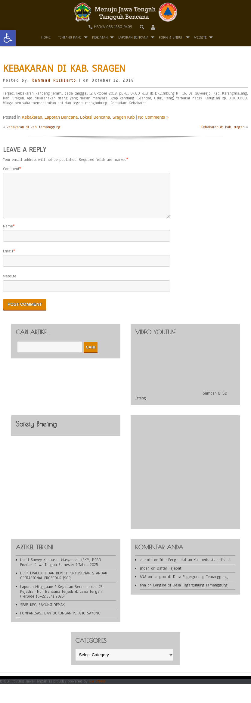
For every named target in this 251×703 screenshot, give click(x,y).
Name (8, 233)
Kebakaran (32, 117)
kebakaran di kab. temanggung (33, 127)
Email (8, 258)
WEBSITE (200, 37)
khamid (146, 567)
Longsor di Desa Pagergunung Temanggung (190, 584)
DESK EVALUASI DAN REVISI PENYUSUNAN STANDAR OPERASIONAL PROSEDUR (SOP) (63, 583)
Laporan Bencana (133, 37)
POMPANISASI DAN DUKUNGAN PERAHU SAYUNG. (60, 620)
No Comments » (153, 117)
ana (143, 592)
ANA (143, 584)
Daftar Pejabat (169, 575)
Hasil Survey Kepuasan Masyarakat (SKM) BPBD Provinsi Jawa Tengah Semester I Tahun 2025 (60, 569)
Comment (11, 169)
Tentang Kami (70, 37)
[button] (8, 38)
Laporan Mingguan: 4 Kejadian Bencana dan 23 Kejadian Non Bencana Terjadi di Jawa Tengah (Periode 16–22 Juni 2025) (61, 598)
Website (9, 283)
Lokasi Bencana (95, 117)
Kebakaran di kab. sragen (223, 127)
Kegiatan (100, 37)
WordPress (97, 688)
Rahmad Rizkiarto (54, 80)
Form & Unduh (171, 37)
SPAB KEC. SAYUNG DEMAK (42, 612)
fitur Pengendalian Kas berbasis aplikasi (195, 567)
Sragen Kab (124, 117)
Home (46, 37)
